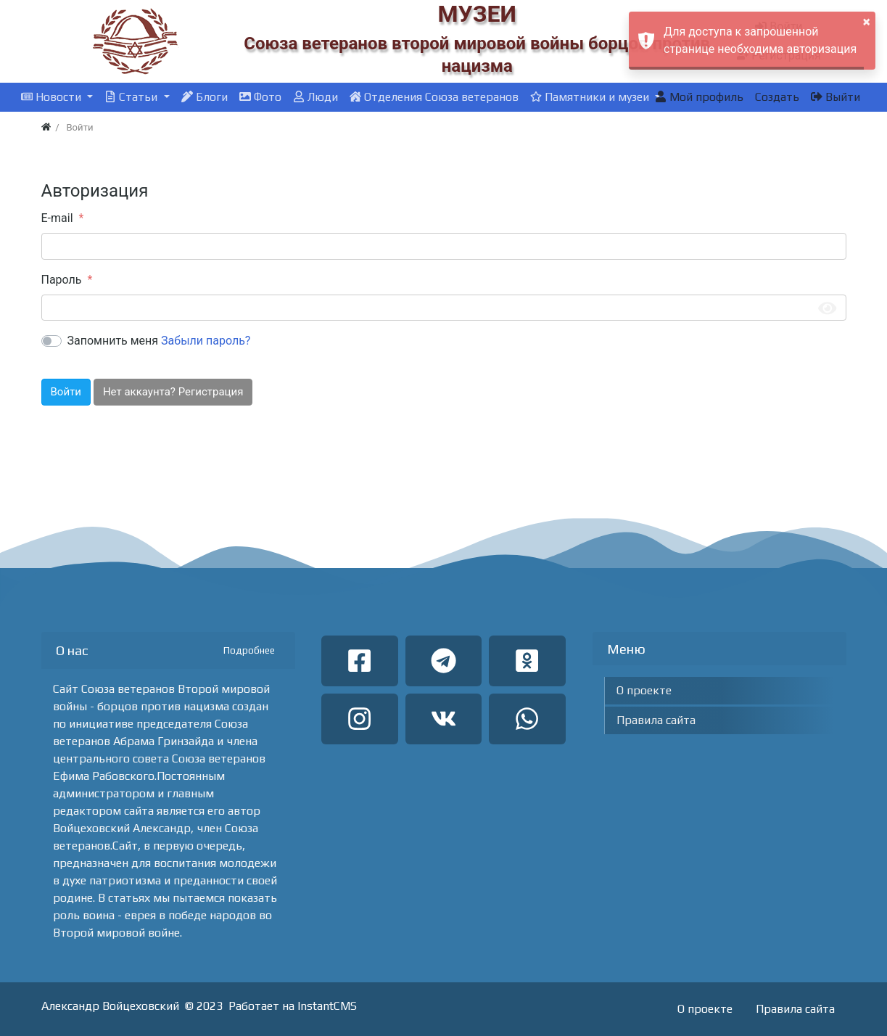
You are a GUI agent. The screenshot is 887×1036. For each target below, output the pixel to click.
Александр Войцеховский (110, 1006)
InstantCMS (327, 1006)
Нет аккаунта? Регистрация (173, 391)
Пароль (61, 280)
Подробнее (249, 650)
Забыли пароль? (205, 341)
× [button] (866, 22)
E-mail (57, 218)
